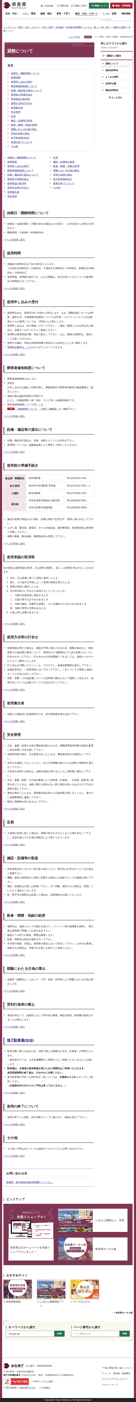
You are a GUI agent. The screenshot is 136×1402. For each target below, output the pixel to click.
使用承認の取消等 (20, 99)
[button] (47, 5)
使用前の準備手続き (21, 94)
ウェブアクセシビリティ (116, 1379)
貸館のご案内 (119, 27)
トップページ (9, 27)
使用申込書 (110, 83)
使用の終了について (21, 142)
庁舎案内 (46, 1388)
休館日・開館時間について (25, 73)
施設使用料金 (111, 90)
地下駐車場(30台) (20, 138)
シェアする (74, 37)
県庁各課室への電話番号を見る (21, 1388)
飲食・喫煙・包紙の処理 (24, 125)
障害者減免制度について (24, 86)
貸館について (111, 63)
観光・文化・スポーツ (29, 27)
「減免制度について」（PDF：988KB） (37, 409)
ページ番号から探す (87, 1327)
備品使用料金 (111, 70)
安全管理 (15, 112)
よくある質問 (111, 77)
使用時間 (15, 77)
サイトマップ (111, 1385)
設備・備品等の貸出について (26, 90)
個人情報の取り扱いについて (118, 1368)
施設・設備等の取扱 (21, 120)
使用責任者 (17, 107)
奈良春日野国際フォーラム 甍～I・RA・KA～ (88, 27)
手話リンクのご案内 (43, 1381)
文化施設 (59, 27)
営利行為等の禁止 (20, 133)
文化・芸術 (47, 27)
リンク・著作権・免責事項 (117, 1373)
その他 (14, 146)
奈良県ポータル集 (124, 1313)
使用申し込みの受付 (21, 82)
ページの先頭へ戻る (14, 239)
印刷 (88, 37)
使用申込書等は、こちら (20, 347)
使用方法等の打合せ (21, 103)
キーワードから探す (21, 1327)
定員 (13, 116)
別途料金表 (35, 445)
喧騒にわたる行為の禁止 (24, 129)
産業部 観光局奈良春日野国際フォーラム (30, 1182)
